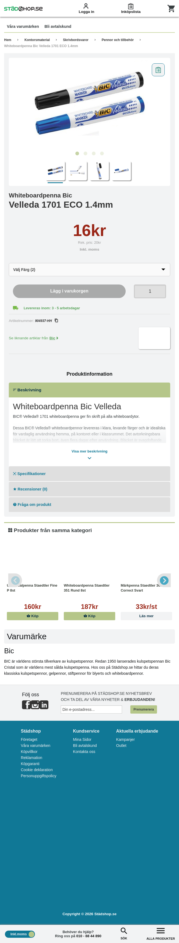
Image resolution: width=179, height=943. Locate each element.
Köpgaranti (30, 764)
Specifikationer (29, 474)
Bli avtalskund (85, 745)
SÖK (123, 933)
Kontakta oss (84, 751)
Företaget (29, 739)
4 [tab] (102, 153)
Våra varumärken (35, 745)
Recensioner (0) (30, 489)
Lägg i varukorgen (69, 291)
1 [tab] (77, 153)
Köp (32, 616)
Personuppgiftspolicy (38, 776)
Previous (15, 580)
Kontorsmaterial (37, 40)
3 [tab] (94, 153)
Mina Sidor (82, 739)
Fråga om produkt (32, 504)
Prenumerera (144, 709)
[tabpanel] (89, 105)
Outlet (121, 745)
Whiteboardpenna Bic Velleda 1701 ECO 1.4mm (41, 46)
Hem (7, 40)
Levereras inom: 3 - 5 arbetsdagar (52, 308)
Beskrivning (27, 390)
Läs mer (146, 616)
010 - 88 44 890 (88, 936)
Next (164, 580)
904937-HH (46, 321)
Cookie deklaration (37, 770)
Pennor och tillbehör (118, 40)
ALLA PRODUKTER (161, 933)
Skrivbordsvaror (76, 40)
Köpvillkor (29, 751)
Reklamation (31, 757)
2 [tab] (85, 153)
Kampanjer (125, 739)
